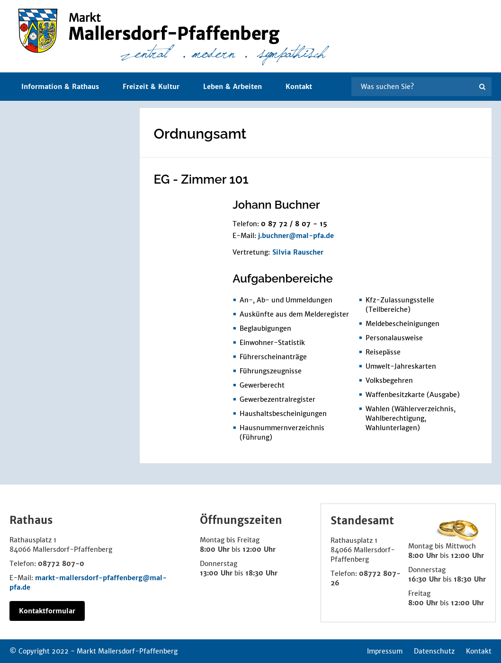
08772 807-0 (61, 563)
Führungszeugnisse (271, 371)
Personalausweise (394, 338)
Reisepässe (383, 352)
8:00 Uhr (215, 549)
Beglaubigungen (265, 328)
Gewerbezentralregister (277, 399)
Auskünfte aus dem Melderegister (294, 314)
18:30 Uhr (261, 573)
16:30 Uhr (424, 579)
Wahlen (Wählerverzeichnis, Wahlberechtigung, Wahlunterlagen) (411, 418)
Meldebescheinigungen (402, 323)
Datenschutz (434, 651)
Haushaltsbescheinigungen (283, 413)
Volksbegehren (389, 380)
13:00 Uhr (216, 573)
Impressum (385, 651)
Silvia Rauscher (297, 252)
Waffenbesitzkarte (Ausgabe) (413, 394)
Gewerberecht (262, 385)
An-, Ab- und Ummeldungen (286, 300)
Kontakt (299, 86)
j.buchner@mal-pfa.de (296, 235)
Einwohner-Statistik (272, 342)
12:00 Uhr (259, 549)
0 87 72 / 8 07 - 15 (294, 224)
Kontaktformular (47, 611)
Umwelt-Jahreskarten (401, 366)
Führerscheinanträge (273, 357)
